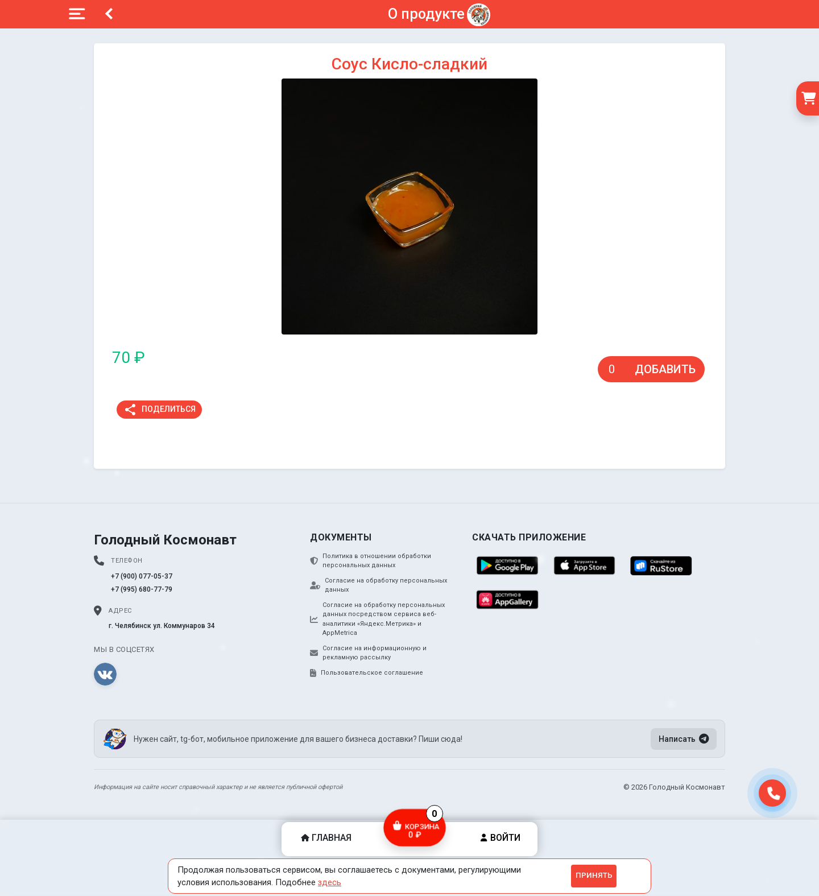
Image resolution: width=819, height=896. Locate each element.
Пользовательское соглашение (366, 673)
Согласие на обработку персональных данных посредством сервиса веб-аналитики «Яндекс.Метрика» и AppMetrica (377, 619)
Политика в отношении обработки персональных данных (370, 560)
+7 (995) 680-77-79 (141, 589)
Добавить (665, 369)
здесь (329, 882)
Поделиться (159, 409)
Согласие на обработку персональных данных (378, 585)
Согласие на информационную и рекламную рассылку (368, 653)
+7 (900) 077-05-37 (141, 576)
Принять (594, 875)
